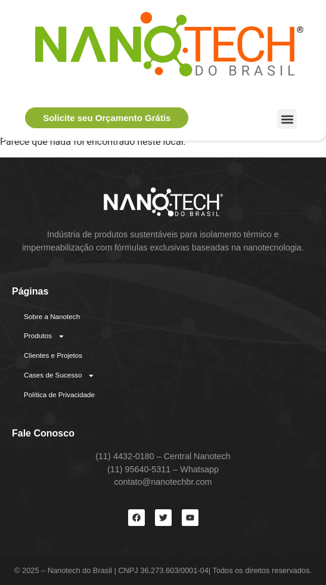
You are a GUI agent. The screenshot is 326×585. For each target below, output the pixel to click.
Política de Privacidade (59, 394)
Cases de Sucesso (59, 375)
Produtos (44, 336)
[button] (287, 119)
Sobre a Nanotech (52, 316)
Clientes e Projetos (53, 355)
